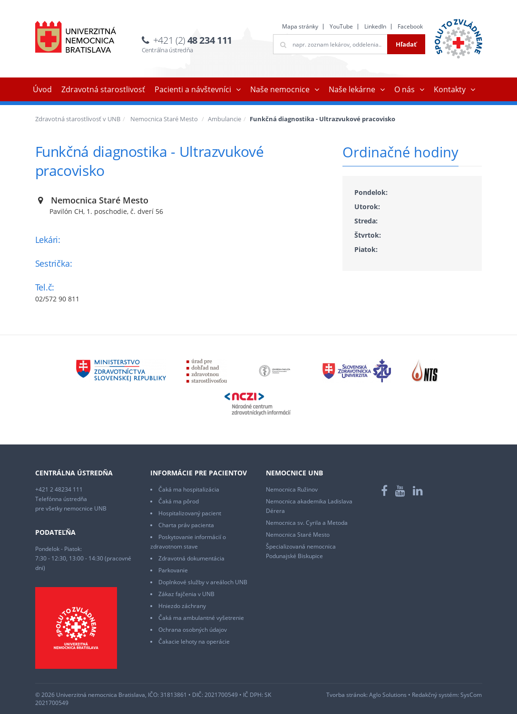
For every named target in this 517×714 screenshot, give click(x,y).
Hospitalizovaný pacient (189, 513)
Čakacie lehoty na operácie (194, 641)
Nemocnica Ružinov (292, 489)
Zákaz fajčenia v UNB (186, 594)
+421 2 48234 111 (59, 489)
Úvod (42, 89)
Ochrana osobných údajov (192, 630)
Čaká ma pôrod (178, 501)
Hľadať (406, 44)
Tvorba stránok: (347, 695)
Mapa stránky (300, 26)
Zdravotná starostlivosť (103, 89)
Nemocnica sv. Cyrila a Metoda (307, 523)
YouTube (341, 26)
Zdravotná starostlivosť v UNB (77, 119)
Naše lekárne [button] (352, 89)
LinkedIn (375, 26)
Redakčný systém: (435, 695)
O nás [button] (404, 89)
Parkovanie (173, 570)
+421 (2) (192, 40)
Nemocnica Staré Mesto (164, 119)
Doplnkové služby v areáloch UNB (202, 582)
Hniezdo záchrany (182, 606)
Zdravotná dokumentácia (191, 558)
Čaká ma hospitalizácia (188, 489)
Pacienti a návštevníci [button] (193, 89)
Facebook (410, 26)
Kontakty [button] (450, 89)
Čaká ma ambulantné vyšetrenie (201, 618)
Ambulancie (224, 119)
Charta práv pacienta (186, 525)
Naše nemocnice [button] (280, 89)
